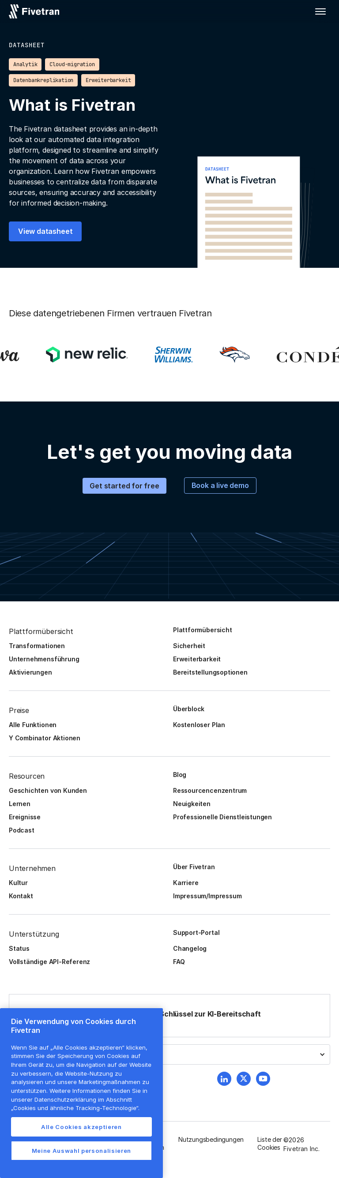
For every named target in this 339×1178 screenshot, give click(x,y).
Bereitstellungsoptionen (210, 672)
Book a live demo (220, 485)
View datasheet (45, 231)
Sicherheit (189, 645)
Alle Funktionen (32, 724)
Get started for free (124, 485)
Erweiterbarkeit (197, 659)
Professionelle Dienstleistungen (222, 817)
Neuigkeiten (192, 803)
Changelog (190, 948)
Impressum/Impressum (207, 896)
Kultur (18, 882)
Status (19, 948)
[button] (320, 11)
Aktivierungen (30, 672)
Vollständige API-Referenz (49, 961)
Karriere (185, 882)
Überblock (188, 709)
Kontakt (21, 896)
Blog (179, 774)
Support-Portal (196, 932)
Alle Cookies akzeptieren (81, 1126)
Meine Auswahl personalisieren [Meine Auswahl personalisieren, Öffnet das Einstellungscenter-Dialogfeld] (81, 1150)
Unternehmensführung (44, 659)
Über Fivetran (194, 866)
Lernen (19, 803)
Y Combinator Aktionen (44, 738)
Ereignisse (25, 817)
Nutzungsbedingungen (210, 1139)
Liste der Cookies (269, 1143)
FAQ (179, 961)
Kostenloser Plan (199, 724)
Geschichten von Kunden (48, 790)
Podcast (21, 830)
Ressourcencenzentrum (210, 790)
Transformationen (37, 645)
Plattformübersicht (202, 630)
